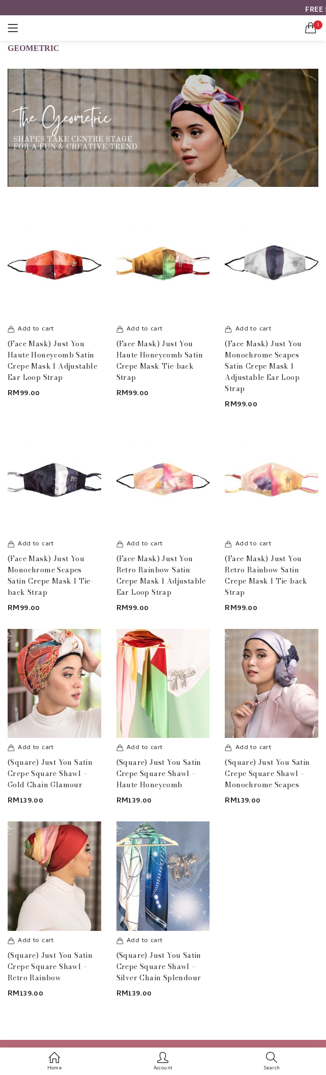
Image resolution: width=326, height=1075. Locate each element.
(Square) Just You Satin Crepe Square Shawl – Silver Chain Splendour (158, 966)
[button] (310, 28)
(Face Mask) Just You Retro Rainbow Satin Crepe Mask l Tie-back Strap (266, 575)
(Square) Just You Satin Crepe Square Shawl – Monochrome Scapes (267, 773)
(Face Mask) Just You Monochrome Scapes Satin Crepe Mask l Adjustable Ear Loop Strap (263, 366)
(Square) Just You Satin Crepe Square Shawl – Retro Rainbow (50, 966)
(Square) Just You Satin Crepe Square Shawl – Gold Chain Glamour (50, 773)
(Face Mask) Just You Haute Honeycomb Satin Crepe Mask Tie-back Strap (159, 360)
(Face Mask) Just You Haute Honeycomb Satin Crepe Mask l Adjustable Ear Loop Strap (52, 360)
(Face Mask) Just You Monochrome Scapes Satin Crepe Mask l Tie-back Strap (50, 575)
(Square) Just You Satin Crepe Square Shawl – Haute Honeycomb (158, 773)
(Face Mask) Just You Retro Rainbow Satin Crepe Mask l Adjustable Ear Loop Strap (161, 575)
